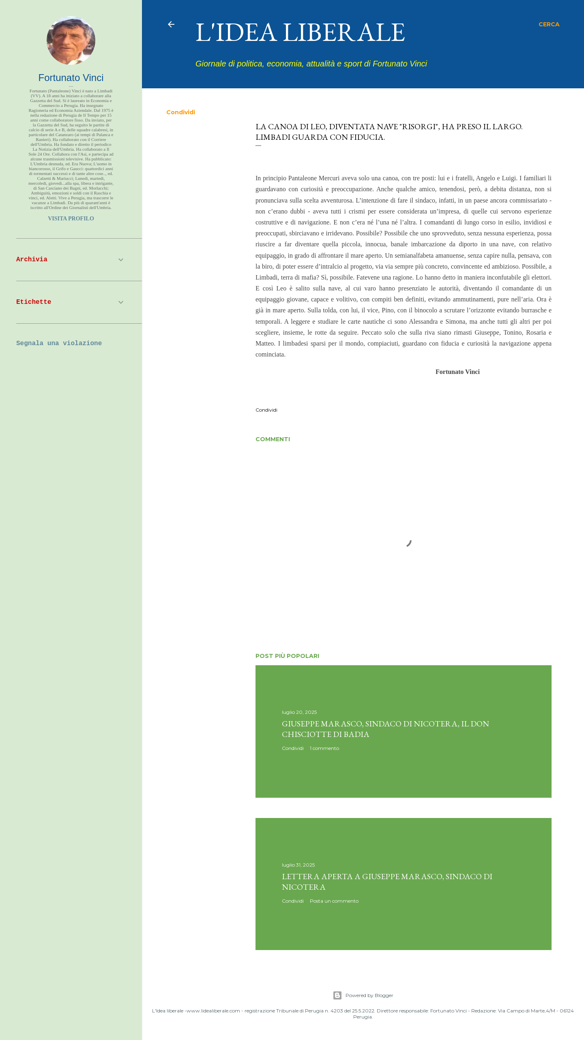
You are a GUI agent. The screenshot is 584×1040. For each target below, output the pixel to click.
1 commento (324, 748)
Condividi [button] (180, 112)
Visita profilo (71, 219)
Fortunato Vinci (71, 77)
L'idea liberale (300, 32)
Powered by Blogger (363, 995)
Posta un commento (334, 901)
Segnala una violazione (59, 343)
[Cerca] (549, 24)
